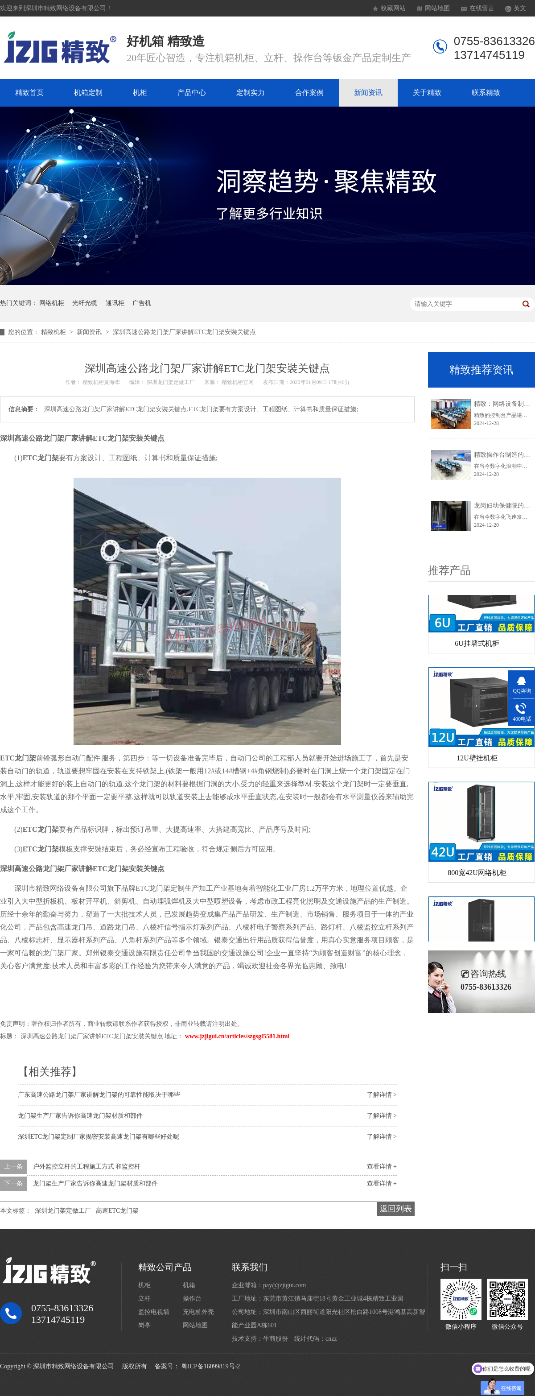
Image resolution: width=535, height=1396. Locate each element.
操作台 (192, 1298)
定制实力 (250, 92)
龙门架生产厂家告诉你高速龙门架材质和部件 (80, 1115)
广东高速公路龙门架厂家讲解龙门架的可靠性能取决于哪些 (99, 1094)
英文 (520, 8)
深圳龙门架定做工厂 (63, 1210)
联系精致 (486, 92)
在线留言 (481, 8)
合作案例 (309, 92)
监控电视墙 (153, 1312)
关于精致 (427, 92)
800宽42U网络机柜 (477, 875)
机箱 (189, 1285)
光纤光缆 (84, 303)
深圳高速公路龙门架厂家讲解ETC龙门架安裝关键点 (184, 332)
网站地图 (437, 8)
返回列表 (396, 1208)
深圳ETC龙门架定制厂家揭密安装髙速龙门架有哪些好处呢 (98, 1136)
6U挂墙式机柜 (477, 645)
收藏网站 (393, 8)
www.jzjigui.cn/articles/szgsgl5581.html (237, 1036)
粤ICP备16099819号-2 (210, 1366)
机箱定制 (88, 92)
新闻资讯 (368, 92)
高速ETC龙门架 (117, 1210)
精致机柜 (54, 332)
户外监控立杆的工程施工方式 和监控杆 (87, 1166)
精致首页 (29, 92)
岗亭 (144, 1325)
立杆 (144, 1298)
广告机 (141, 303)
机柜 (140, 92)
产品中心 (191, 92)
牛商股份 (275, 1338)
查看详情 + (382, 1166)
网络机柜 (51, 303)
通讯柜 (115, 303)
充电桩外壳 (198, 1312)
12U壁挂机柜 (477, 760)
